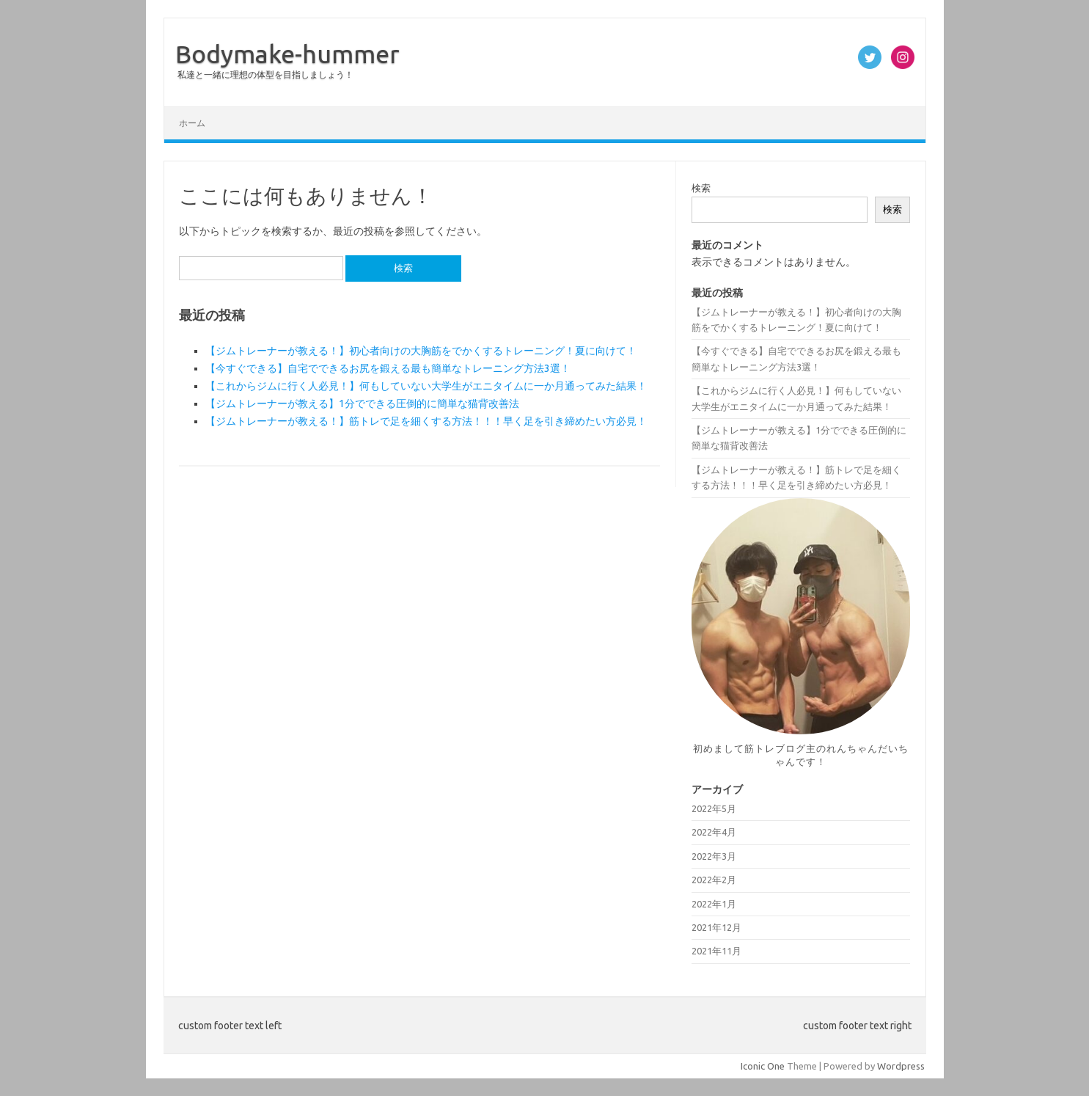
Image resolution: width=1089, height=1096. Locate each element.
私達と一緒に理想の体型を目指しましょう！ (265, 74)
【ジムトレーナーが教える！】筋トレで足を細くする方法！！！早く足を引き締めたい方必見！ (426, 421)
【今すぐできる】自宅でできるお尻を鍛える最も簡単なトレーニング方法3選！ (388, 368)
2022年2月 (714, 879)
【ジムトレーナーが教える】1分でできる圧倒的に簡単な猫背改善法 (362, 403)
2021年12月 (716, 927)
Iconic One (763, 1066)
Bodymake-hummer (287, 53)
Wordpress (901, 1066)
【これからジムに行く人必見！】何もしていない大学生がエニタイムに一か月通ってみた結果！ (426, 386)
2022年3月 (714, 856)
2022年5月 (714, 808)
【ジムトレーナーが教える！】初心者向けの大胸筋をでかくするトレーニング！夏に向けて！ (421, 351)
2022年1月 (714, 904)
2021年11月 (716, 951)
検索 (701, 188)
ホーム (192, 123)
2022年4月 (714, 832)
